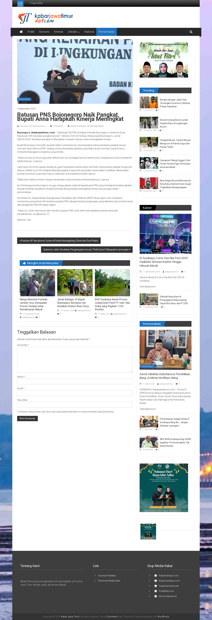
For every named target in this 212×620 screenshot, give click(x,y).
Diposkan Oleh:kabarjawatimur (32, 126)
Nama (21, 376)
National (89, 31)
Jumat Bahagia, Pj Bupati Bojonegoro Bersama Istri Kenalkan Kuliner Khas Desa (73, 303)
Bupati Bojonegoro (78, 126)
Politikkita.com (166, 591)
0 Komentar (56, 126)
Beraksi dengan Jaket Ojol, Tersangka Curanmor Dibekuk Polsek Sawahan (175, 103)
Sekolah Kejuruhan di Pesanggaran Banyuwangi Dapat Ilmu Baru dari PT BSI (174, 300)
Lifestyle (72, 31)
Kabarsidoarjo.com (169, 575)
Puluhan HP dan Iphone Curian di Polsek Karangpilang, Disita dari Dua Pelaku (59, 240)
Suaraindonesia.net (169, 586)
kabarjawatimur (28, 317)
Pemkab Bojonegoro (95, 126)
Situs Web (22, 400)
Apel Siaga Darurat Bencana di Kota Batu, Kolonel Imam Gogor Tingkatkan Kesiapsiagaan (175, 184)
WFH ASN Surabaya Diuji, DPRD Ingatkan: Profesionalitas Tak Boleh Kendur (175, 442)
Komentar (23, 345)
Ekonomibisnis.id (167, 596)
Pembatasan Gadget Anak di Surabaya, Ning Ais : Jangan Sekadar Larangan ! (174, 422)
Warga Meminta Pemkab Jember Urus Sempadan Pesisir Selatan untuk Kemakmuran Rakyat (33, 304)
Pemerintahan (106, 31)
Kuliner (156, 250)
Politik (31, 31)
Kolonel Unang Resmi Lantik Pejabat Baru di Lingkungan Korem (174, 123)
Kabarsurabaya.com (169, 580)
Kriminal (58, 31)
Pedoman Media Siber (109, 580)
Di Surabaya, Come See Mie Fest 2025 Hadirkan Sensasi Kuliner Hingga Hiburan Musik (164, 261)
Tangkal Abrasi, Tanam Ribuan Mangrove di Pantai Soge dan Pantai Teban (175, 143)
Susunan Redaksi (107, 575)
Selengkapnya (148, 286)
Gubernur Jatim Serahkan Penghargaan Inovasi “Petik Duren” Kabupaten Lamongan (86, 249)
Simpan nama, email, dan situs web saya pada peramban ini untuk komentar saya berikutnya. (67, 411)
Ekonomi (44, 31)
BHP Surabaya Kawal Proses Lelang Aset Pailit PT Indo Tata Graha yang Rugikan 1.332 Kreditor (112, 304)
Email (20, 388)
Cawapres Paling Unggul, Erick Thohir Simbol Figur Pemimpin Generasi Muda (175, 163)
